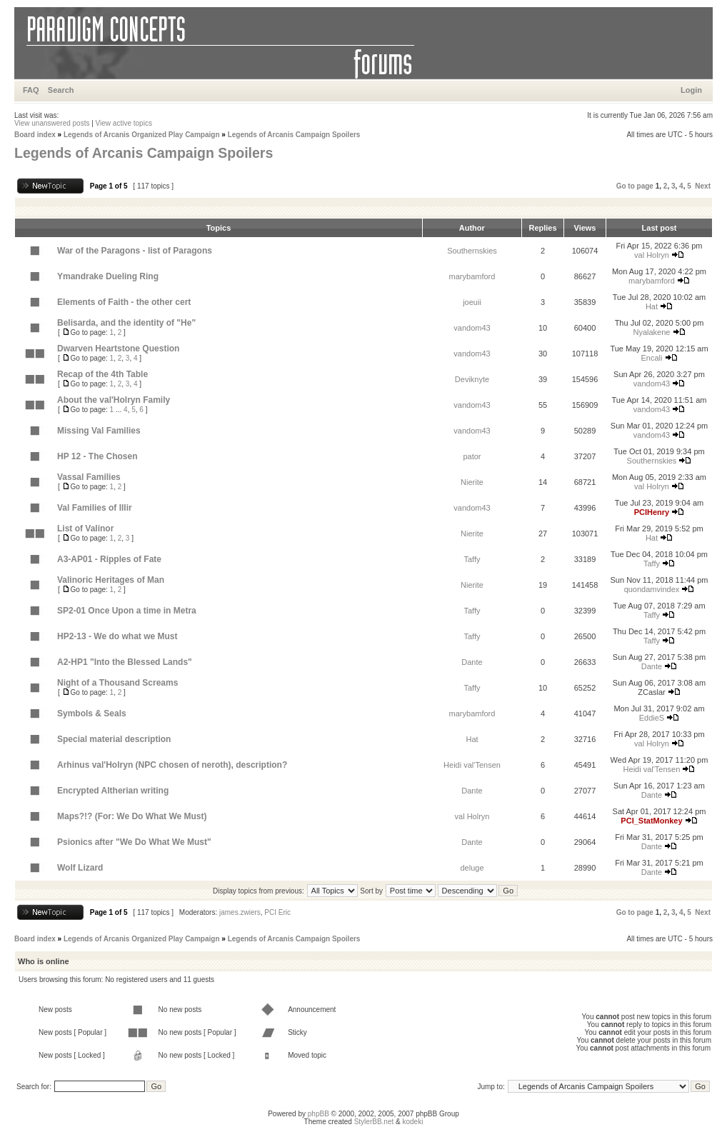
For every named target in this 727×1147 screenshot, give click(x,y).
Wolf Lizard (80, 868)
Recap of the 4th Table (102, 374)
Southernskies (472, 250)
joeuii (472, 302)
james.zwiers (240, 912)
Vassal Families (89, 477)
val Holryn (651, 255)
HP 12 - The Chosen (97, 456)
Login (691, 90)
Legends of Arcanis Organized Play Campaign (142, 135)
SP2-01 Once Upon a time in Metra (126, 611)
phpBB (318, 1114)
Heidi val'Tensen (472, 765)
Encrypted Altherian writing (113, 791)
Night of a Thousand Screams (117, 683)
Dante (471, 662)
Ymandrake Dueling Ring (108, 276)
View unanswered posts (51, 123)
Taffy (471, 559)
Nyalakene (651, 332)
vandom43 (471, 328)
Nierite (472, 482)
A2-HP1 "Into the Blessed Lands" (124, 662)
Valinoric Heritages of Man (110, 580)
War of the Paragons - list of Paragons (134, 251)
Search (61, 90)
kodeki (412, 1122)
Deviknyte (472, 379)
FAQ (31, 90)
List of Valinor (85, 529)
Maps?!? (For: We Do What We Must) (132, 816)
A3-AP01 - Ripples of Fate (109, 559)
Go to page (634, 186)
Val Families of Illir (94, 508)
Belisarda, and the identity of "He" (126, 323)
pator (472, 456)
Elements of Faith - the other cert (124, 302)
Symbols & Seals (91, 713)
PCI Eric (277, 912)
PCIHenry (652, 512)
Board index (35, 135)
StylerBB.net (374, 1122)
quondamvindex (652, 589)
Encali (651, 358)
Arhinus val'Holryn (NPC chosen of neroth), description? (172, 765)
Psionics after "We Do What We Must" (134, 842)
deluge (471, 867)
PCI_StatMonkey (651, 820)
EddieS (651, 717)
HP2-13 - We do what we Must (117, 636)
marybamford (472, 276)
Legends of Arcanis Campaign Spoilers (294, 135)
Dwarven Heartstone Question (118, 349)
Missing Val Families (99, 431)
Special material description (114, 739)
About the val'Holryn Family (113, 400)
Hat (652, 306)
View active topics (124, 123)
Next (703, 186)
